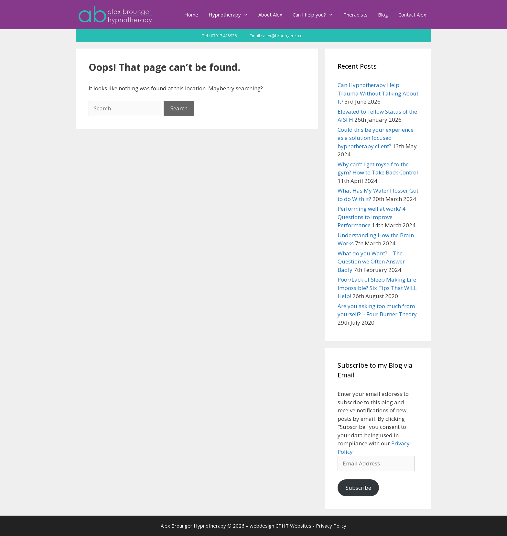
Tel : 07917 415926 (219, 36)
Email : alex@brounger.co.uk (277, 36)
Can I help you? (315, 14)
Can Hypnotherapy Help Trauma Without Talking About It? (378, 93)
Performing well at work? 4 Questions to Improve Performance (371, 217)
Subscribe (358, 487)
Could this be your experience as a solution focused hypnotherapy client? (376, 138)
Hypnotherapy (231, 14)
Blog (383, 14)
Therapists (355, 14)
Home (191, 14)
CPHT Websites (293, 525)
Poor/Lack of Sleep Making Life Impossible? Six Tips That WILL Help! (377, 288)
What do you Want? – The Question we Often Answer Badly (371, 262)
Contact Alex (412, 14)
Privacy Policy (331, 525)
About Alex (270, 14)
